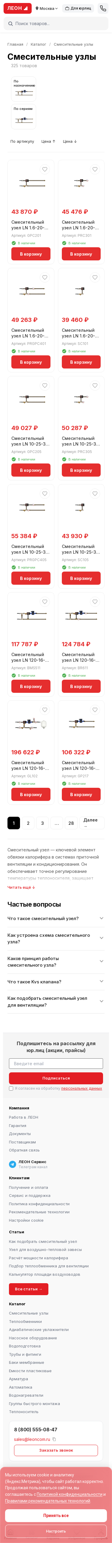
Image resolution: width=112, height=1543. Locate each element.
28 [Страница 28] (71, 823)
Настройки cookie (26, 1220)
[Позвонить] (103, 8)
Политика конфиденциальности (39, 1203)
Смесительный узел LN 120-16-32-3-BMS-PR (79, 660)
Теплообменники (25, 1321)
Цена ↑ (49, 141)
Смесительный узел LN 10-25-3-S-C (80, 552)
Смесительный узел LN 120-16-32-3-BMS (28, 660)
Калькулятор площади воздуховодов (44, 1274)
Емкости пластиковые (30, 1370)
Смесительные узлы (28, 1313)
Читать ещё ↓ (21, 887)
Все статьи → (28, 1288)
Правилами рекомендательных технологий (47, 1501)
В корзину (31, 254)
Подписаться (56, 1078)
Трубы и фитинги (25, 1354)
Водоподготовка (25, 1346)
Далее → (90, 823)
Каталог (38, 44)
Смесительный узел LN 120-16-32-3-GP (79, 768)
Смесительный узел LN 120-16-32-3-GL (28, 768)
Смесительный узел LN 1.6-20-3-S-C (81, 336)
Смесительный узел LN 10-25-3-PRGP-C (29, 552)
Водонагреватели (26, 1395)
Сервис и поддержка (29, 1195)
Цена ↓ (70, 141)
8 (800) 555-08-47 (35, 1430)
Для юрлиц (78, 8)
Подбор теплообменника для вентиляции (49, 1265)
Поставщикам (22, 1142)
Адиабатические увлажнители (39, 1329)
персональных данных (81, 1088)
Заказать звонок (56, 1450)
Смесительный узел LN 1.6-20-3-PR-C (81, 227)
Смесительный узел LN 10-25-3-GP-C (29, 444)
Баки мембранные (26, 1362)
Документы (20, 1133)
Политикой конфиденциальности (69, 1494)
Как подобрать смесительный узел (43, 1241)
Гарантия (17, 1125)
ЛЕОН (17, 8)
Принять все (56, 1515)
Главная (15, 44)
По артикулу (22, 141)
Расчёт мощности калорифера (38, 1257)
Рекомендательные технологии (39, 1211)
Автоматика (20, 1387)
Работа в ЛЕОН (23, 1117)
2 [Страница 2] (28, 823)
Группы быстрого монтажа (34, 1403)
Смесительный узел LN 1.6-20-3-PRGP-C (30, 336)
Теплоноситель (24, 1411)
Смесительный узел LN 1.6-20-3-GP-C (30, 227)
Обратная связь (24, 1150)
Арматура (18, 1378)
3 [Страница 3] (42, 823)
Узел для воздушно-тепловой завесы (45, 1249)
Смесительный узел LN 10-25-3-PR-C (80, 444)
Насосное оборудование (33, 1337)
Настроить (56, 1531)
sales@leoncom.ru (32, 1439)
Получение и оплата (28, 1187)
